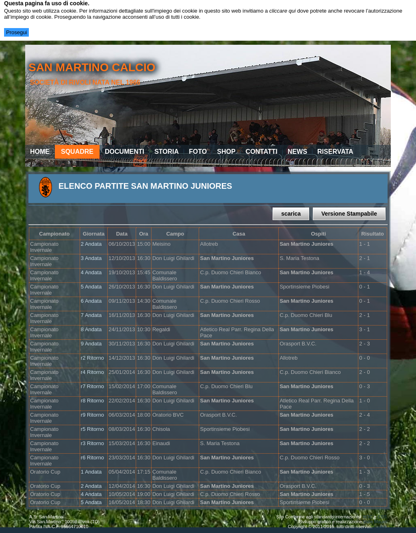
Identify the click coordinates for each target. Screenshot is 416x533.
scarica (291, 213)
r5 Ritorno (92, 429)
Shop (226, 151)
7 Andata (91, 315)
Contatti (262, 151)
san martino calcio (92, 67)
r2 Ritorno (92, 358)
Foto (198, 151)
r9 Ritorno (92, 415)
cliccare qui (282, 11)
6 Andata (91, 301)
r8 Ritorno (92, 401)
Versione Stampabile (349, 213)
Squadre (77, 151)
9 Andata (91, 344)
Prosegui (16, 32)
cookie (380, 526)
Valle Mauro (375, 521)
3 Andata (91, 258)
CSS (382, 516)
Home (40, 151)
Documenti (124, 151)
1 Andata (91, 472)
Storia (166, 151)
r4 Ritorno (92, 372)
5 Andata (91, 287)
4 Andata (91, 272)
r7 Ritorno (92, 386)
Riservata (335, 151)
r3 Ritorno (92, 443)
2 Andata (91, 244)
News (297, 151)
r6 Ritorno (92, 457)
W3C (368, 516)
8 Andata (91, 329)
